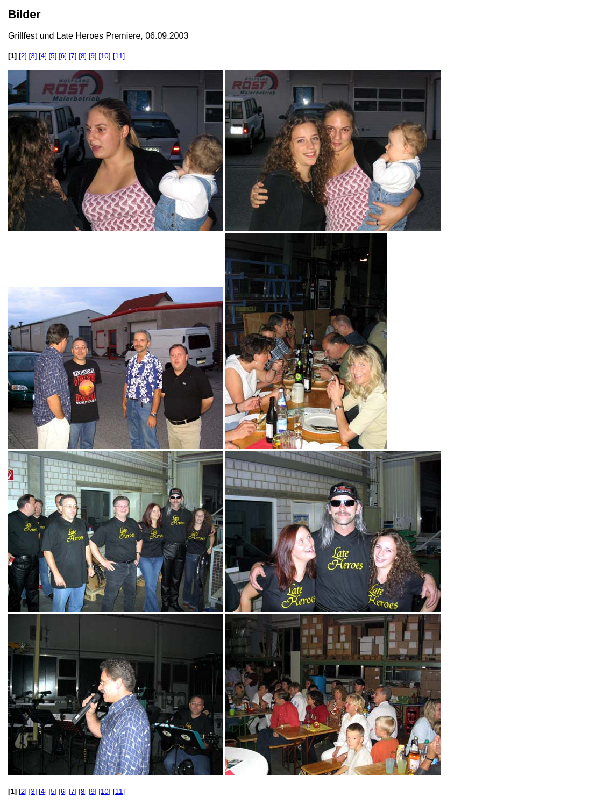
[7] (73, 56)
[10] (104, 56)
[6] (63, 56)
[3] (33, 56)
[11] (119, 56)
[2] (23, 56)
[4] (43, 56)
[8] (83, 56)
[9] (93, 56)
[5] (53, 56)
